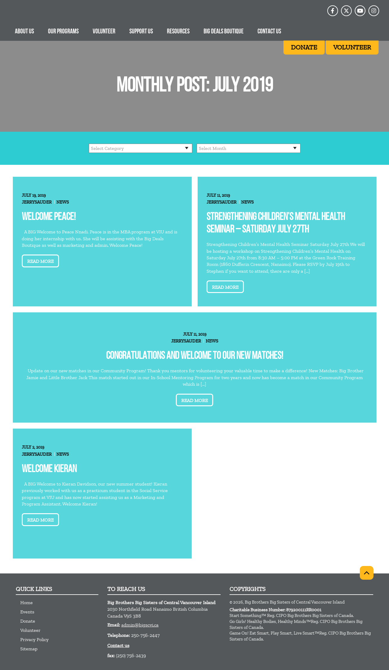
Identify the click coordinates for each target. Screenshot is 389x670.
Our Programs (63, 31)
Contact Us (269, 31)
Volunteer (104, 31)
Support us (141, 31)
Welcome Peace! (49, 217)
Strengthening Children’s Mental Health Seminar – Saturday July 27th (276, 223)
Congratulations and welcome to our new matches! (194, 356)
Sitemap (29, 649)
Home (26, 602)
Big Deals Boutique (224, 31)
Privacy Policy (34, 639)
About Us (24, 31)
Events (27, 612)
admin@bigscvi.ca (140, 625)
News (62, 202)
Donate (27, 621)
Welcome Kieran (49, 469)
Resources (178, 31)
